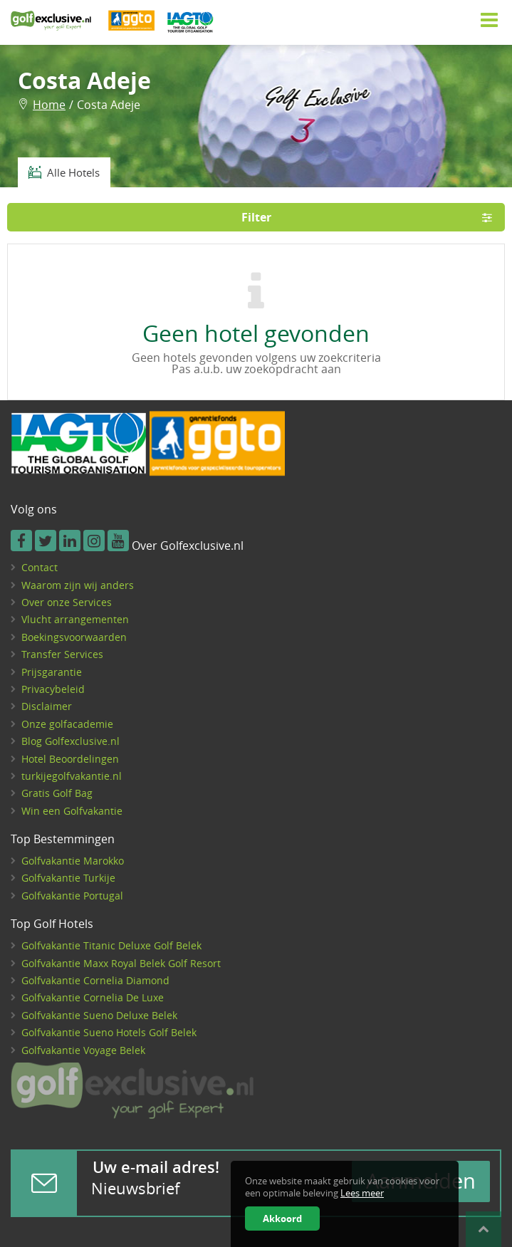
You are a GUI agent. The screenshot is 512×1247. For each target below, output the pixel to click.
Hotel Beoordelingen (70, 759)
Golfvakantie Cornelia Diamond (95, 980)
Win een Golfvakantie (71, 811)
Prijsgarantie (51, 672)
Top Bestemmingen (63, 839)
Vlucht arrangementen (75, 619)
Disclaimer (46, 706)
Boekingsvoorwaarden (74, 637)
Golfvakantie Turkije (68, 878)
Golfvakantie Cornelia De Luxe (92, 997)
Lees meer (362, 1193)
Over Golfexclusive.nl (188, 546)
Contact (39, 567)
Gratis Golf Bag (57, 793)
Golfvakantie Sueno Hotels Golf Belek (109, 1032)
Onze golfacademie (67, 724)
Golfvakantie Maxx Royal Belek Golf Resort (121, 963)
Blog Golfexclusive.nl (70, 741)
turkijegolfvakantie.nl (71, 776)
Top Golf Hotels (52, 924)
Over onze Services (66, 602)
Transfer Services (62, 654)
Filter (371, 217)
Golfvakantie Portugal (72, 895)
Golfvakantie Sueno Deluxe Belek (99, 1015)
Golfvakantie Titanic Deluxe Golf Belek (111, 945)
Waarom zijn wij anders (77, 585)
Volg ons (34, 510)
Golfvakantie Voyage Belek (83, 1050)
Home (49, 105)
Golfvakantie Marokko (72, 860)
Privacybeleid (53, 689)
